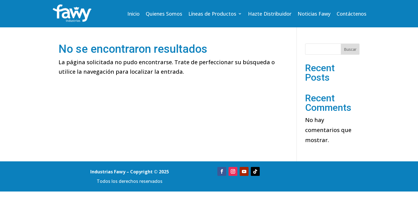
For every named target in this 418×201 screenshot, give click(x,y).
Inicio (133, 14)
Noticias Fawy (314, 14)
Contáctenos (351, 14)
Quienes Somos (164, 14)
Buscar (350, 49)
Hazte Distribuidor (269, 14)
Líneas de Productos (212, 14)
